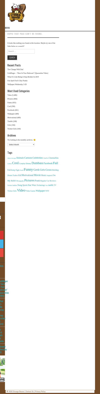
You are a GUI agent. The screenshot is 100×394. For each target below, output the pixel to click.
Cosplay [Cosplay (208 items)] (22, 163)
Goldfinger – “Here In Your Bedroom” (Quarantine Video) (27, 73)
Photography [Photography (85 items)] (20, 181)
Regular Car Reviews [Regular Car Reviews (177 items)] (48, 181)
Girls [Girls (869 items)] (42, 169)
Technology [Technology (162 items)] (41, 185)
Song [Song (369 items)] (19, 185)
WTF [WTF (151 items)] (47, 191)
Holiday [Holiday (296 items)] (55, 170)
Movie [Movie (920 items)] (37, 175)
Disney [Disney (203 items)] (28, 163)
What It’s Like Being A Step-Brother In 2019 (23, 77)
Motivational (11, 118)
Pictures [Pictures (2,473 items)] (29, 180)
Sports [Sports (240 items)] (25, 185)
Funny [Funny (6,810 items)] (28, 169)
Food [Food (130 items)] (21, 170)
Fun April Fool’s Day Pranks (17, 81)
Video (9, 95)
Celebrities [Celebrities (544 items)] (38, 157)
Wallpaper (11, 114)
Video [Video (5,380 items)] (21, 190)
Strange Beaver (18, 391)
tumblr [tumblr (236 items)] (50, 185)
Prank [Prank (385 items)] (37, 180)
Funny (9, 103)
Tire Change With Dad (15, 69)
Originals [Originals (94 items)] (49, 175)
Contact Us (30, 391)
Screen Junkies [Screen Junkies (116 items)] (12, 185)
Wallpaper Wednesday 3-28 (17, 84)
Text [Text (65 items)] (46, 185)
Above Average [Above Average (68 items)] (11, 158)
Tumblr (10, 121)
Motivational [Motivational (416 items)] (27, 175)
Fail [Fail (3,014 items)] (55, 163)
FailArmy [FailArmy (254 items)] (11, 170)
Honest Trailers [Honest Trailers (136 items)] (12, 175)
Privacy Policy (40, 391)
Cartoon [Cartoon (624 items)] (28, 157)
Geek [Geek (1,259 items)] (36, 169)
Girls (9, 125)
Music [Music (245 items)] (43, 175)
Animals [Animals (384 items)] (20, 158)
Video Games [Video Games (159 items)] (30, 191)
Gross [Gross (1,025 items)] (48, 169)
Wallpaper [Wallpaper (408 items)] (40, 191)
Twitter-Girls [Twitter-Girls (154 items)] (12, 191)
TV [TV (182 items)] (55, 185)
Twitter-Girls (12, 129)
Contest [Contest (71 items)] (9, 163)
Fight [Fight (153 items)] (17, 170)
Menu (7, 27)
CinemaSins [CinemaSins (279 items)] (54, 158)
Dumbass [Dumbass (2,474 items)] (37, 163)
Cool (9, 106)
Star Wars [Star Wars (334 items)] (32, 185)
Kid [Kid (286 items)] (19, 175)
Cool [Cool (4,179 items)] (15, 163)
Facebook (10, 110)
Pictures (10, 99)
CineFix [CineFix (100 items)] (45, 158)
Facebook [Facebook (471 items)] (48, 163)
